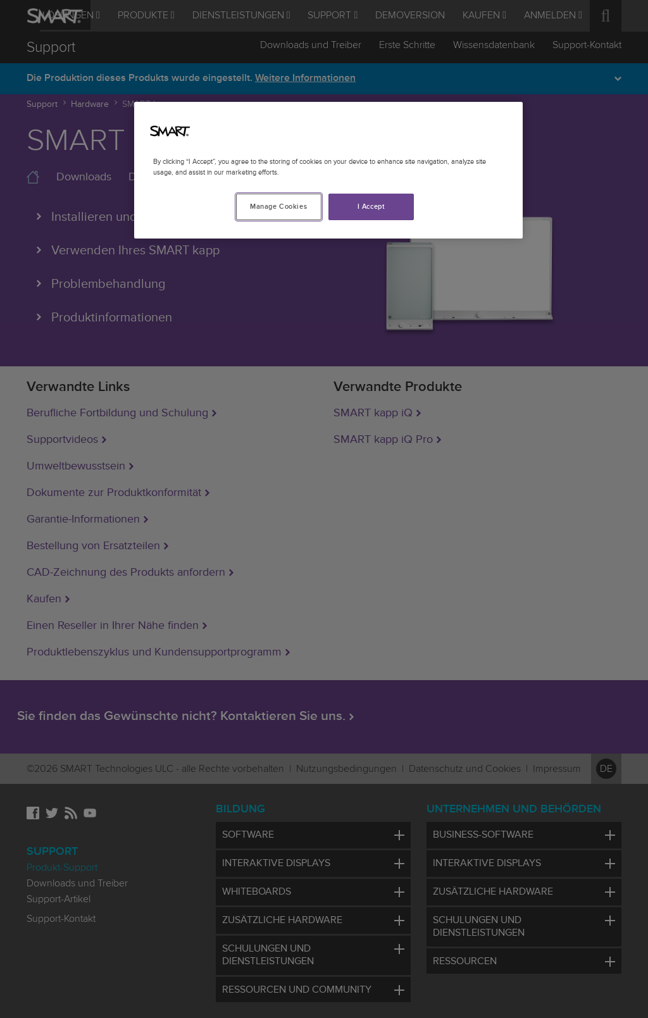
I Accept (371, 206)
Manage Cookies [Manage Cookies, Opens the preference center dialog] (278, 206)
